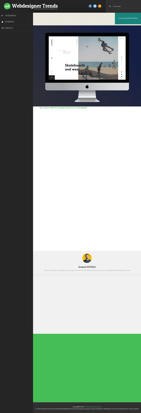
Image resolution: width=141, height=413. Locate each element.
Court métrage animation (10, 49)
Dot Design (5, 60)
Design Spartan (7, 57)
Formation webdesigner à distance (13, 65)
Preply (4, 74)
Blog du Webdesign (8, 43)
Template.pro (6, 79)
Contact (9, 28)
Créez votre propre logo (10, 54)
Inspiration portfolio (86, 352)
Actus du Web (61, 364)
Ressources (61, 368)
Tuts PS (4, 85)
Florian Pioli (6, 63)
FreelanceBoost (7, 68)
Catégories (10, 15)
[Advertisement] (87, 139)
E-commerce (61, 366)
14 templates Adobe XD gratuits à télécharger (67, 108)
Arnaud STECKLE (132, 18)
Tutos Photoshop (7, 82)
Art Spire (5, 41)
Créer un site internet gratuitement (13, 52)
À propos (9, 22)
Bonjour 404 (6, 46)
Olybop (4, 71)
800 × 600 (43, 108)
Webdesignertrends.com (93, 407)
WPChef (4, 87)
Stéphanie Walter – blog (10, 76)
